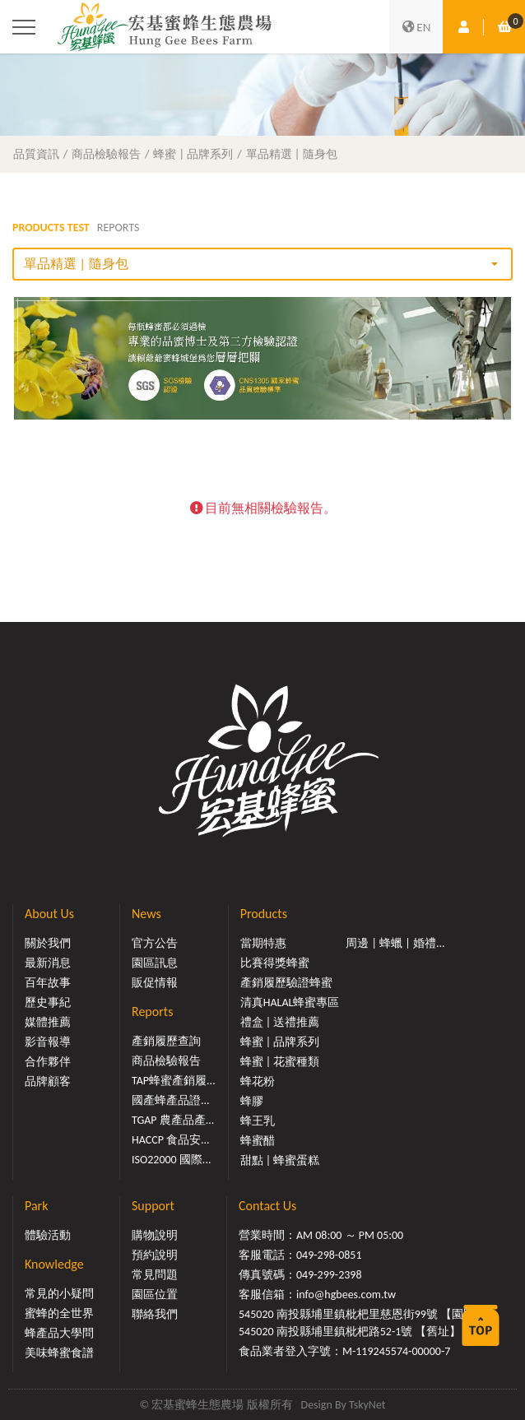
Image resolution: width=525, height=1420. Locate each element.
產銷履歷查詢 (166, 1041)
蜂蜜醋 (257, 1141)
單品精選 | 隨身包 (291, 153)
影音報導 (48, 1042)
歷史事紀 (48, 1002)
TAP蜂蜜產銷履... (174, 1081)
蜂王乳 (257, 1121)
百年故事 (48, 983)
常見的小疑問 (59, 1294)
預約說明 (155, 1255)
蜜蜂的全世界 (59, 1313)
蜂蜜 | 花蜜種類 (280, 1062)
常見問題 (155, 1275)
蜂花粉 (257, 1081)
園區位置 (155, 1295)
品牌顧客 (48, 1081)
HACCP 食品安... (171, 1140)
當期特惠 (263, 943)
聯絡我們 (155, 1314)
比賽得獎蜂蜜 (274, 963)
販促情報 (155, 983)
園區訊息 (155, 963)
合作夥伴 (48, 1062)
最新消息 (48, 963)
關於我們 (48, 943)
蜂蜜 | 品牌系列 (193, 153)
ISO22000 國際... (171, 1160)
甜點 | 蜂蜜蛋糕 (280, 1160)
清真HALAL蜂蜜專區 (290, 1002)
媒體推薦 (48, 1022)
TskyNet (367, 1405)
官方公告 (155, 943)
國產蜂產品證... (171, 1100)
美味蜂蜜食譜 (59, 1353)
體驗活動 (48, 1235)
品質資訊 (36, 153)
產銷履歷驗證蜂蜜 (286, 983)
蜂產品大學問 (59, 1333)
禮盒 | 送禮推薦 (280, 1022)
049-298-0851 (329, 1255)
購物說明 (155, 1235)
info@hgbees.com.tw (346, 1295)
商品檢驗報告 (106, 153)
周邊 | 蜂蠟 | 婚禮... (395, 943)
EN (416, 27)
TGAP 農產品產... (173, 1120)
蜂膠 (251, 1101)
